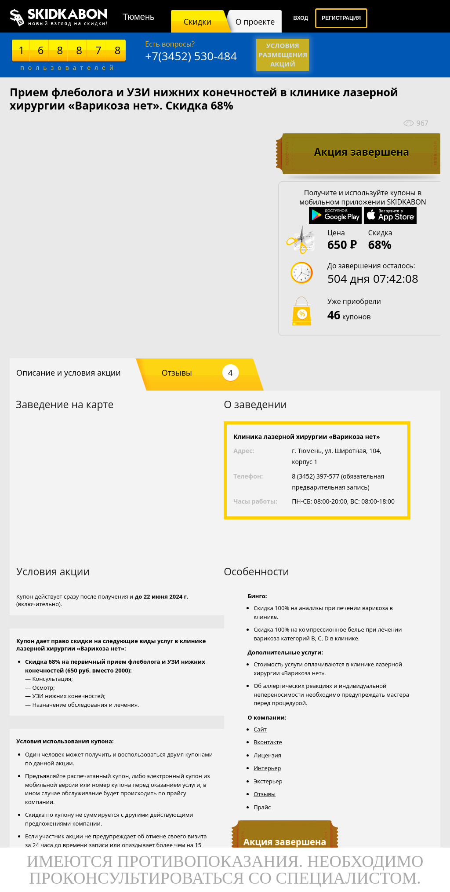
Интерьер (267, 768)
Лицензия (267, 755)
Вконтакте (268, 742)
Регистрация (341, 18)
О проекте (255, 21)
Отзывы (201, 372)
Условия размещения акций (282, 54)
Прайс (262, 807)
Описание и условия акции (68, 372)
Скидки (197, 21)
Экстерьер (268, 781)
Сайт (260, 729)
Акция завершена (361, 152)
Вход (300, 18)
